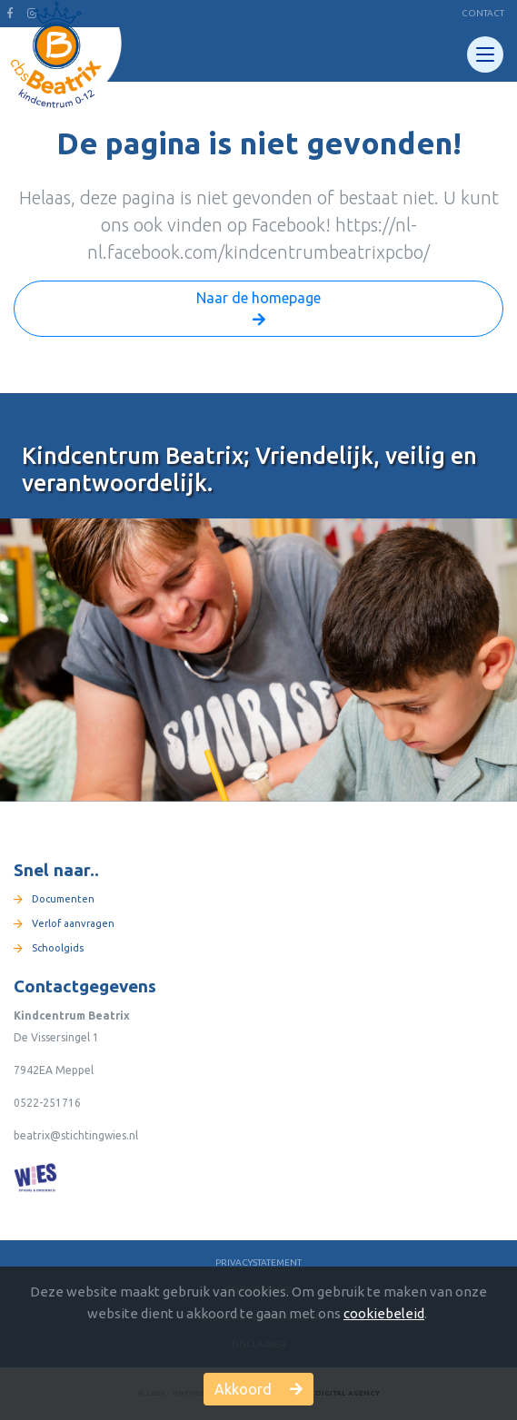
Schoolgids (49, 947)
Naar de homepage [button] (258, 310)
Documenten (54, 898)
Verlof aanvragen (64, 923)
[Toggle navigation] (485, 54)
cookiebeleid (383, 1313)
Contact (483, 13)
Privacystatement (258, 1262)
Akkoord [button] (258, 1389)
